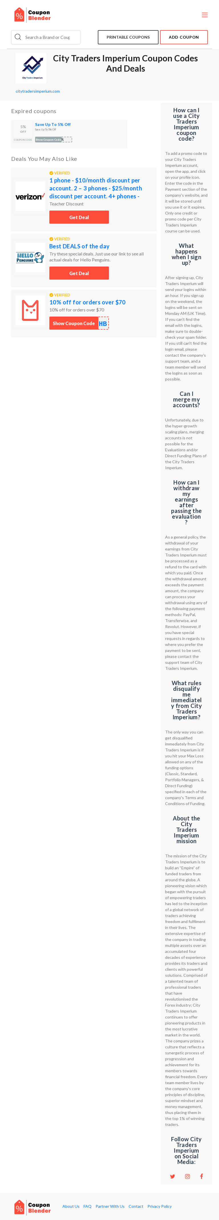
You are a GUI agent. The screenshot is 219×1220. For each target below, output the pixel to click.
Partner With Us (110, 1206)
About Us (71, 1206)
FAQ (88, 1206)
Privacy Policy (159, 1206)
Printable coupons (128, 37)
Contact (136, 1206)
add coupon (184, 37)
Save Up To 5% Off (53, 124)
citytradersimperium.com (38, 91)
